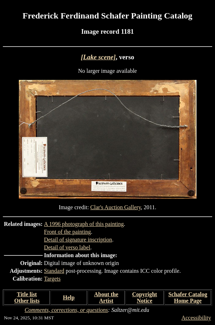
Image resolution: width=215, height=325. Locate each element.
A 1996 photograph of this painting (84, 224)
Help (69, 297)
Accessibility (196, 318)
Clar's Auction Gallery (115, 207)
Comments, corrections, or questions (66, 310)
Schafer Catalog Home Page (187, 297)
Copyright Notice (144, 297)
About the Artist (106, 297)
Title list (27, 294)
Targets (52, 279)
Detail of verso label (67, 247)
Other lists (26, 301)
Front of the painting (67, 232)
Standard (54, 271)
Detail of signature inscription (78, 240)
